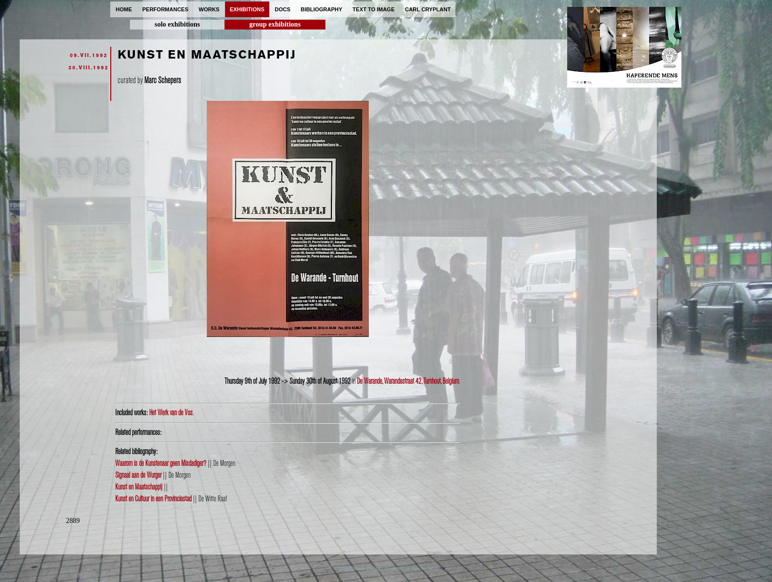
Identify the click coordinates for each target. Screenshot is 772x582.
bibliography (321, 9)
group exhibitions (274, 24)
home (124, 9)
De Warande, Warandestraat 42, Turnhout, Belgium (408, 381)
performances (165, 9)
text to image (373, 9)
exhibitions (247, 9)
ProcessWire (425, 568)
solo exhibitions (177, 24)
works (209, 9)
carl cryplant (427, 9)
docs (282, 9)
